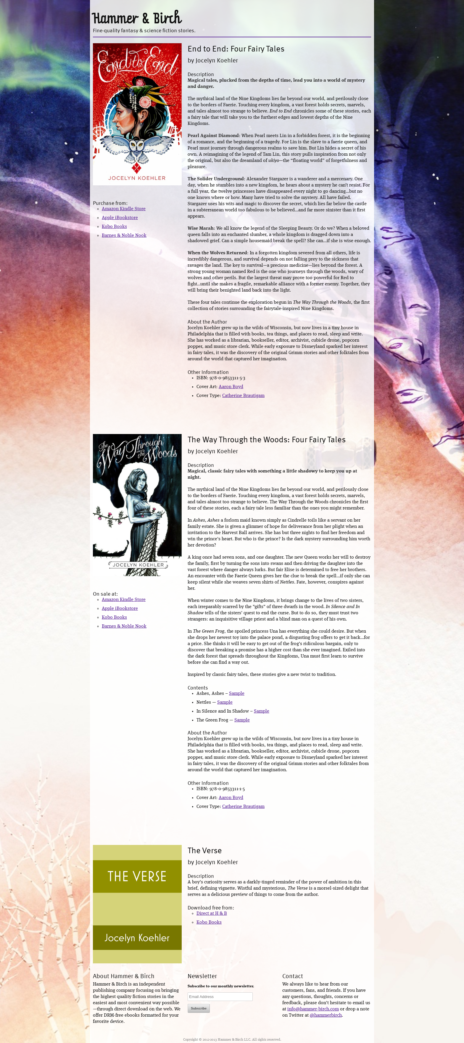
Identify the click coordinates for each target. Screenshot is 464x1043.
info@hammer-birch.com (313, 1009)
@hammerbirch (326, 1015)
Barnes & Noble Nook (124, 235)
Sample (236, 693)
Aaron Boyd (231, 387)
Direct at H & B (211, 913)
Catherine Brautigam (243, 395)
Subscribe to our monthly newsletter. (221, 986)
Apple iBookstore (120, 218)
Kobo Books (114, 226)
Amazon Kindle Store (124, 209)
